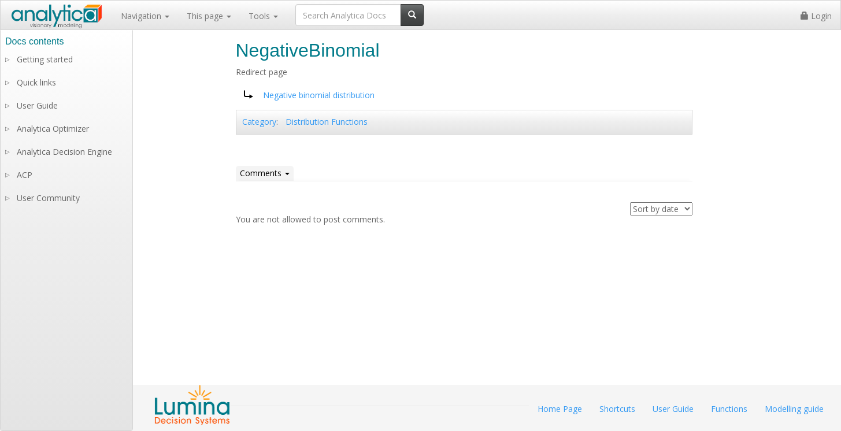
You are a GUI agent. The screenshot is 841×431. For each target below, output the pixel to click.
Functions (729, 408)
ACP (24, 174)
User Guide (37, 105)
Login (816, 15)
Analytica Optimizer (53, 128)
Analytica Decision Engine (64, 151)
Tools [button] (263, 15)
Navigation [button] (145, 15)
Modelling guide (794, 408)
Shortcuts (617, 408)
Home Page (560, 408)
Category (259, 121)
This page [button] (209, 15)
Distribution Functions (327, 121)
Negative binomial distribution (319, 95)
